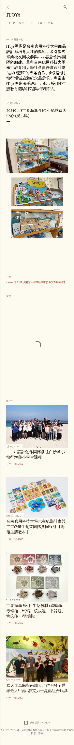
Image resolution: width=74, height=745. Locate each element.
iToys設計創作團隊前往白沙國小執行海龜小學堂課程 (35, 454)
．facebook (35, 23)
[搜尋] (65, 6)
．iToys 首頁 (15, 23)
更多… (51, 23)
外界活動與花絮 (39, 282)
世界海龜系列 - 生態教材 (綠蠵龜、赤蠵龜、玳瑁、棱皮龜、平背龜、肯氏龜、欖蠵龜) (36, 611)
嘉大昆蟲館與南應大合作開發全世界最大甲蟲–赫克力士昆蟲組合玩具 (37, 688)
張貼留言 (18, 464)
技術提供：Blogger (37, 722)
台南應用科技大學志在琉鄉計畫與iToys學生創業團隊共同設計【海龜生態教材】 (36, 526)
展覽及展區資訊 (57, 282)
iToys (13, 15)
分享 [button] (8, 276)
